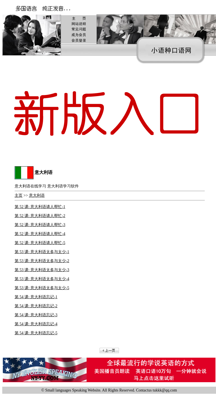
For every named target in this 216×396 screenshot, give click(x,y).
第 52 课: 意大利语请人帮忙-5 (40, 243)
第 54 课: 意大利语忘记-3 (36, 315)
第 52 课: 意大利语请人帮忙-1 (40, 207)
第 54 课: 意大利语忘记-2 (36, 306)
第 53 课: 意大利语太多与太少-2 (42, 261)
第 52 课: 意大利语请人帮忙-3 (40, 225)
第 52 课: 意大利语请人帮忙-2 (40, 216)
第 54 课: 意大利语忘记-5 (36, 333)
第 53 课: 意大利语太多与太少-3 (42, 270)
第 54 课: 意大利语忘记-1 (36, 297)
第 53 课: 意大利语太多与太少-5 (42, 288)
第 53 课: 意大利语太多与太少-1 (42, 252)
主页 (18, 195)
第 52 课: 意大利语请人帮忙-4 (40, 234)
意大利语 (37, 195)
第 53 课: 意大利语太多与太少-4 (42, 279)
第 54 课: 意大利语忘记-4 (36, 324)
